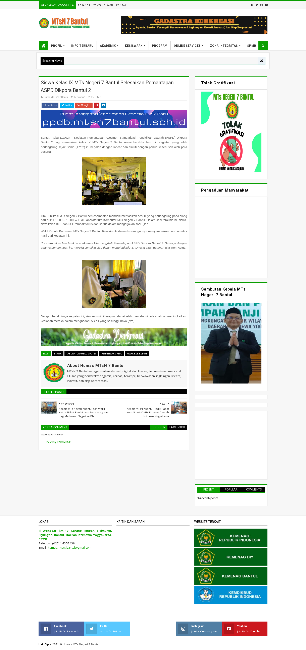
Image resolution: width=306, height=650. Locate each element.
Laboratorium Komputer (81, 353)
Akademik (108, 45)
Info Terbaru (82, 45)
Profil (56, 45)
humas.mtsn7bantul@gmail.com (69, 547)
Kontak (121, 5)
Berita (57, 353)
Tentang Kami (103, 5)
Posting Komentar (58, 441)
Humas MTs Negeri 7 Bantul (81, 644)
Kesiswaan (134, 45)
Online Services (187, 45)
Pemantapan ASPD (111, 353)
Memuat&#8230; (231, 237)
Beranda (84, 5)
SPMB (251, 45)
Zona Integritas (224, 45)
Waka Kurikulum (137, 353)
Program (159, 45)
